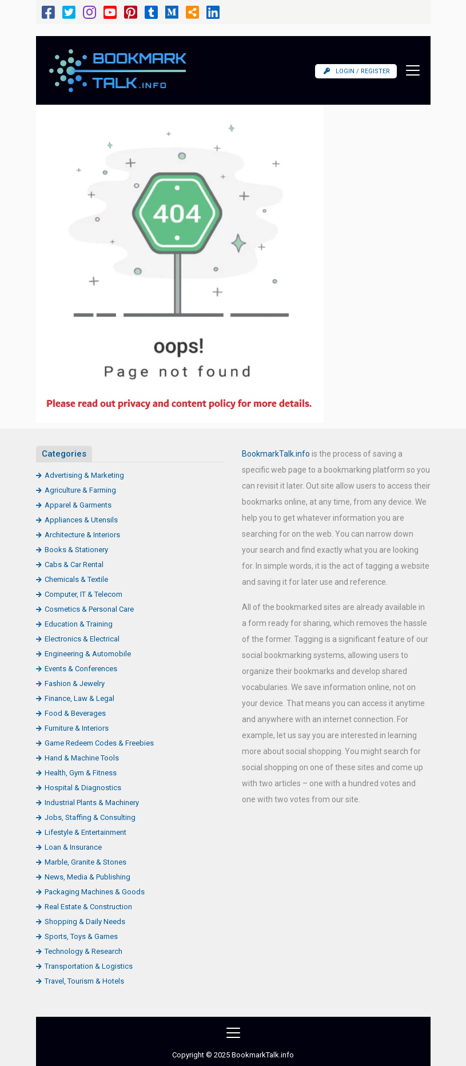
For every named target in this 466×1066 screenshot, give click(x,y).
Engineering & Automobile (88, 653)
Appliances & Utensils (81, 520)
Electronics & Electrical (82, 639)
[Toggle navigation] (409, 70)
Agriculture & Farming (80, 490)
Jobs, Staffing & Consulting (90, 817)
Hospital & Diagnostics (83, 787)
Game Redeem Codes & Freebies (99, 743)
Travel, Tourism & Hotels (84, 981)
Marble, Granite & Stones (85, 862)
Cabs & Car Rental (74, 564)
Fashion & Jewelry (75, 683)
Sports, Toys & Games (81, 936)
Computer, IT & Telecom (83, 594)
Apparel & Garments (78, 505)
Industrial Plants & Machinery (92, 802)
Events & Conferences (81, 668)
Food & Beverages (75, 713)
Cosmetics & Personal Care (89, 609)
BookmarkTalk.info (276, 453)
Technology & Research (83, 951)
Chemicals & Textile (76, 579)
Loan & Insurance (73, 847)
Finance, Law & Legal (79, 698)
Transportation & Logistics (89, 966)
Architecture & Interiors (82, 534)
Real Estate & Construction (88, 906)
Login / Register (357, 71)
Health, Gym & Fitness (81, 772)
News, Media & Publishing (87, 877)
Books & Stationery (76, 549)
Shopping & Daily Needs (85, 921)
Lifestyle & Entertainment (85, 832)
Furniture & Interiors (77, 728)
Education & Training (79, 624)
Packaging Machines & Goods (95, 891)
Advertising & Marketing (84, 475)
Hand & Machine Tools (82, 758)
